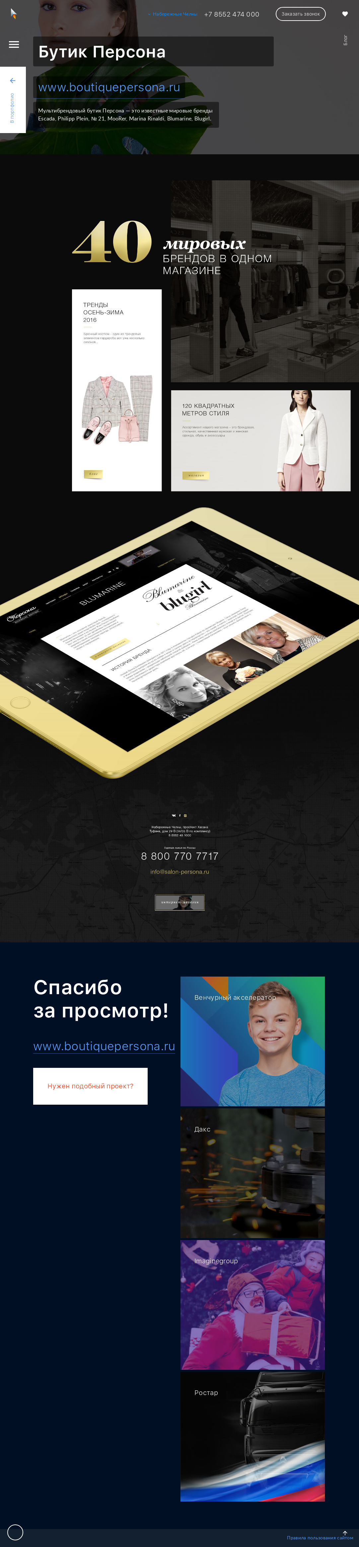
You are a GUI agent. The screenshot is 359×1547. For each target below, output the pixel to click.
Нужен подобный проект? (90, 1086)
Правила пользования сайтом (320, 1538)
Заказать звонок (301, 14)
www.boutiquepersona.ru (109, 87)
